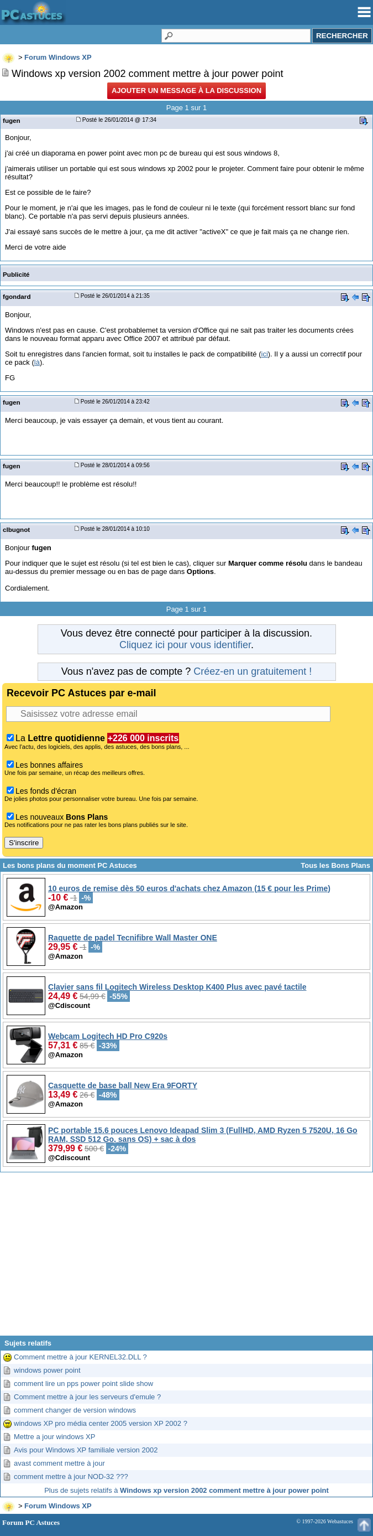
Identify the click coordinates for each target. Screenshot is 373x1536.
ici (264, 354)
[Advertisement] (186, 1258)
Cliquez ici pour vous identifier (185, 644)
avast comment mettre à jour (59, 1463)
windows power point (47, 1370)
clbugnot (16, 529)
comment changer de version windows (75, 1410)
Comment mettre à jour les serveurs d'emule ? (87, 1397)
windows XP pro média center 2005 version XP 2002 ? (100, 1423)
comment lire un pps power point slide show (83, 1383)
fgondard (17, 296)
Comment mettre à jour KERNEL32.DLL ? (80, 1357)
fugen (11, 120)
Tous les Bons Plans (335, 865)
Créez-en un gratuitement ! (252, 671)
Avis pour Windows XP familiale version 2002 (85, 1450)
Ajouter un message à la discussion (186, 90)
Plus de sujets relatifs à (186, 1490)
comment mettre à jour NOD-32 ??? (71, 1476)
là (37, 362)
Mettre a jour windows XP (54, 1436)
